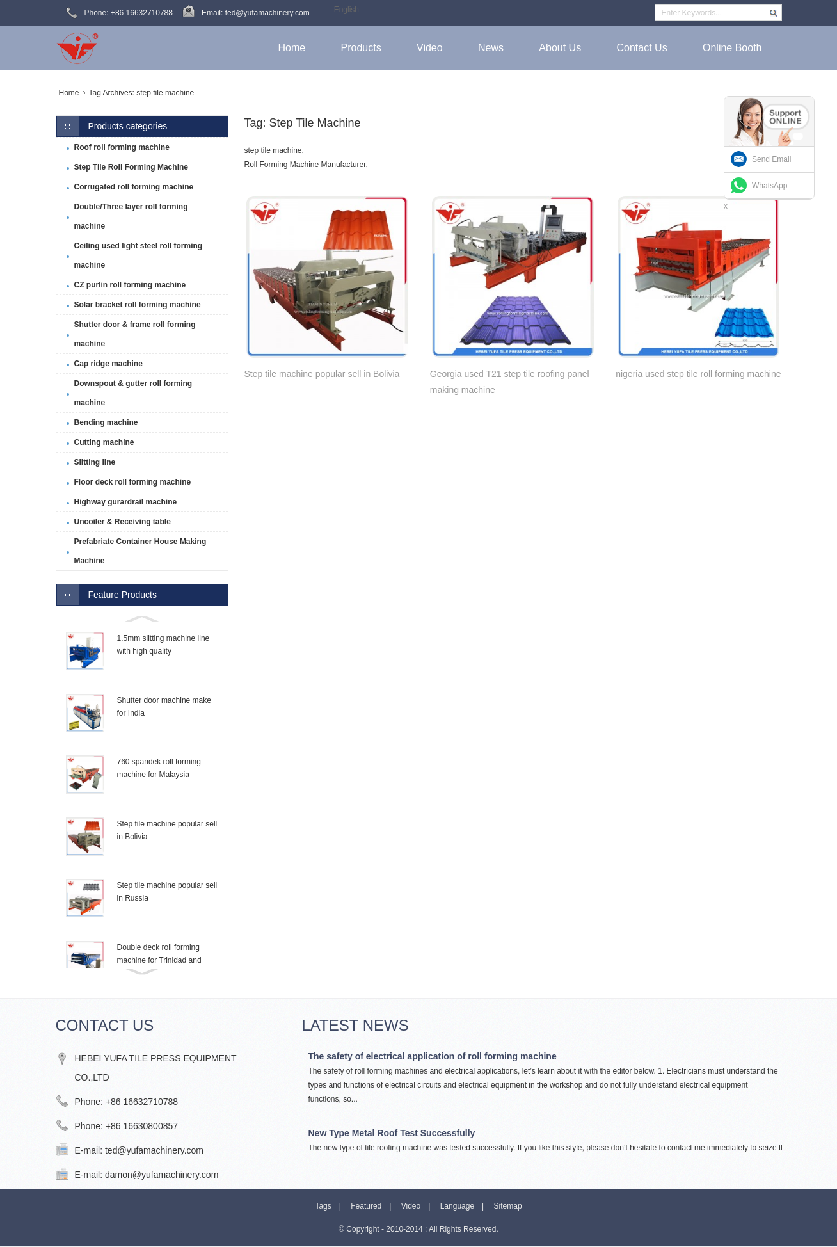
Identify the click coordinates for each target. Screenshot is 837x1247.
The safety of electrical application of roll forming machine (432, 1056)
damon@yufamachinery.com (161, 1175)
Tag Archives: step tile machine (142, 92)
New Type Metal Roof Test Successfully (391, 1133)
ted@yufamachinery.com (154, 1150)
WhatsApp (769, 185)
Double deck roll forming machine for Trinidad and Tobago (159, 960)
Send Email (771, 159)
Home (69, 92)
